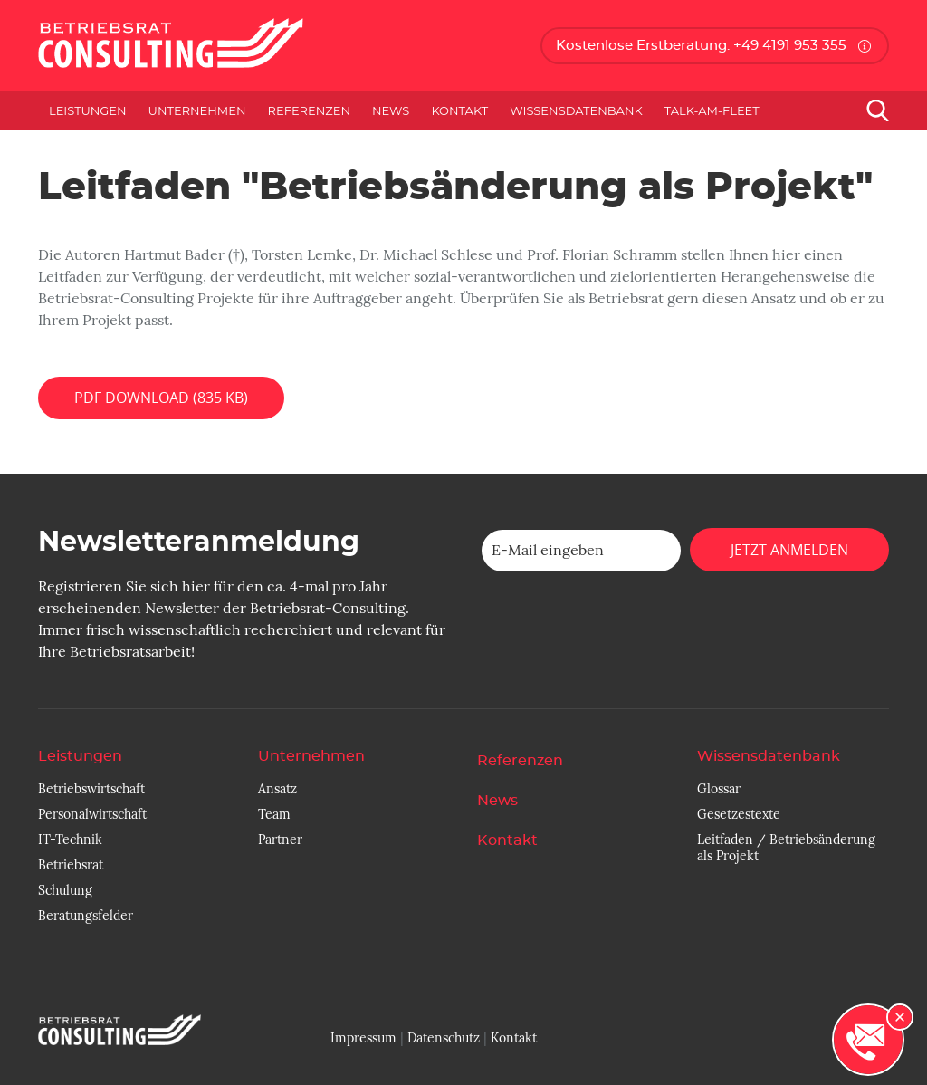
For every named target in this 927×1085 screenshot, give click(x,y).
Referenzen (309, 110)
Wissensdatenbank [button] (576, 110)
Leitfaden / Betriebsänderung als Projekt (786, 847)
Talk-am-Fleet (712, 110)
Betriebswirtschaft (91, 789)
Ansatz (277, 789)
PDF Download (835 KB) (161, 398)
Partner (280, 839)
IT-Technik (70, 839)
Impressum (363, 1038)
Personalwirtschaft (92, 814)
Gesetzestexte (738, 814)
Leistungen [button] (88, 110)
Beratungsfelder (85, 915)
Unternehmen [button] (197, 110)
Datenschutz (443, 1038)
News (390, 110)
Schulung (65, 890)
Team (274, 814)
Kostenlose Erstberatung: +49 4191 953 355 (701, 46)
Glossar (719, 789)
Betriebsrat (70, 865)
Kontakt (459, 110)
